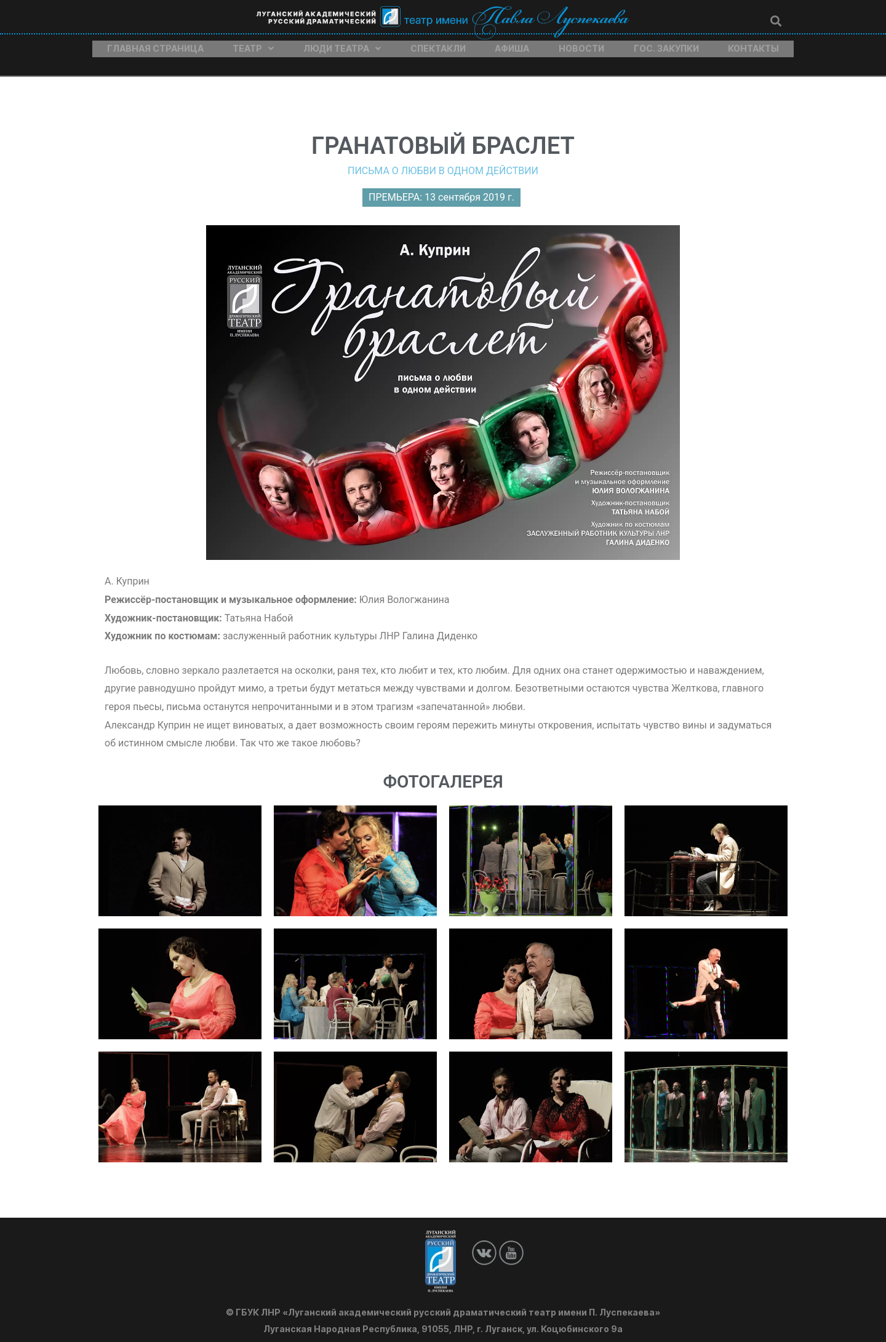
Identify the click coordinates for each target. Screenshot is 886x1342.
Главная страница (155, 45)
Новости (581, 45)
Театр (253, 45)
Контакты (753, 45)
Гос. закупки (666, 45)
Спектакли (438, 45)
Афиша (512, 45)
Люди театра (342, 45)
